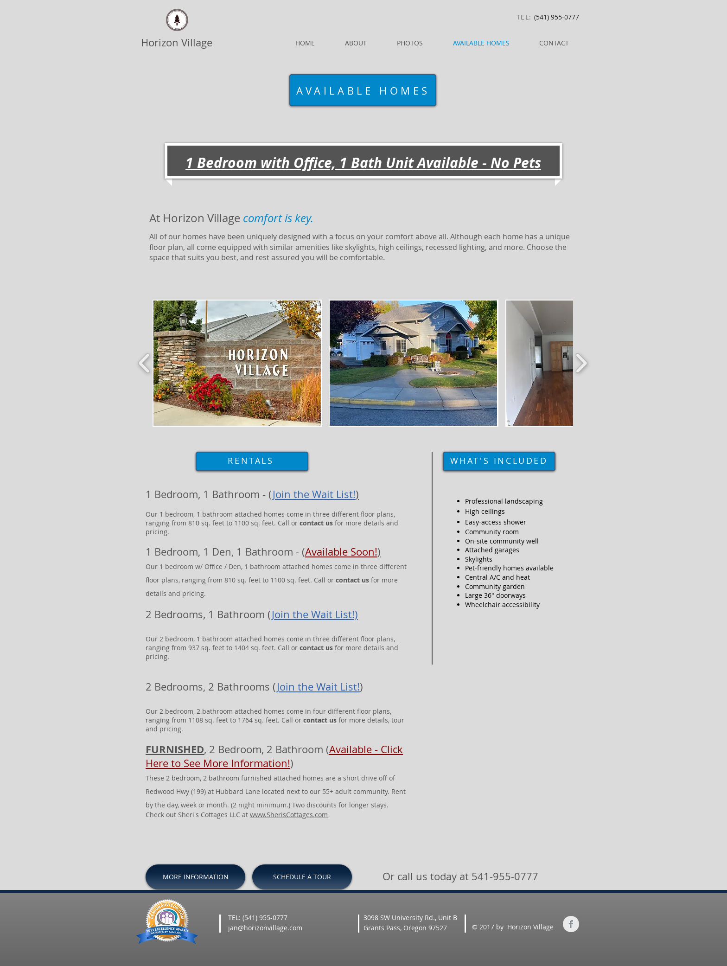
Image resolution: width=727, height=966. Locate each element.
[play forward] (581, 363)
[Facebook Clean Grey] (571, 924)
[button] (237, 363)
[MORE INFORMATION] (195, 876)
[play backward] (144, 363)
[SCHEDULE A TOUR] (302, 876)
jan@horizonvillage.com (265, 927)
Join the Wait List (317, 686)
